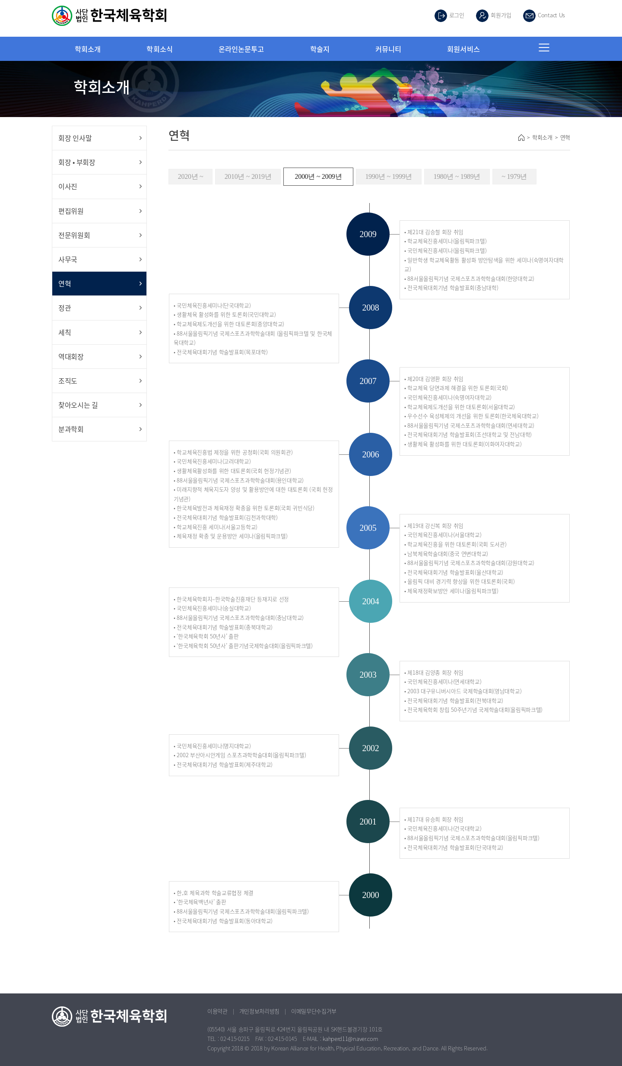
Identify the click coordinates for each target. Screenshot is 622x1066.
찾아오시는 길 (78, 405)
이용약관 (217, 1011)
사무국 (67, 259)
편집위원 (71, 211)
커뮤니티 (388, 49)
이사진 (67, 186)
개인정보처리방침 (259, 1011)
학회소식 (159, 49)
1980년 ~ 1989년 (456, 176)
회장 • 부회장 (76, 162)
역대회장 (71, 356)
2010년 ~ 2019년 (248, 176)
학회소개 (88, 49)
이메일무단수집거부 (313, 1011)
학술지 (320, 49)
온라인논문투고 (241, 49)
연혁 (64, 283)
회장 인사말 (75, 138)
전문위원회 (74, 235)
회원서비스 (463, 49)
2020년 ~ (190, 176)
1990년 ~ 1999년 (388, 176)
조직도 (67, 380)
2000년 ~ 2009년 (318, 176)
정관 (64, 307)
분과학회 (71, 429)
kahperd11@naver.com (350, 1038)
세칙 (64, 332)
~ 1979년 (514, 176)
